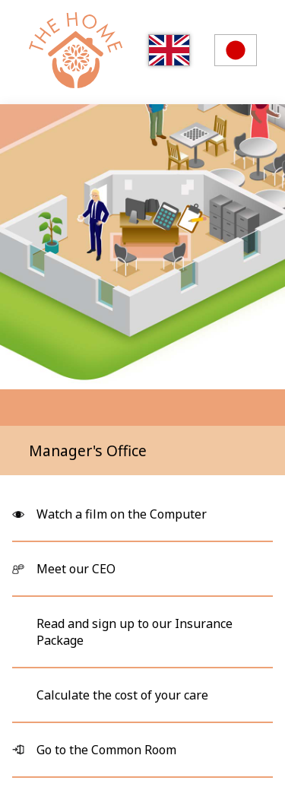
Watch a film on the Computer (121, 514)
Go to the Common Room (106, 749)
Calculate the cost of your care (122, 695)
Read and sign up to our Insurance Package (134, 632)
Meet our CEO (76, 568)
